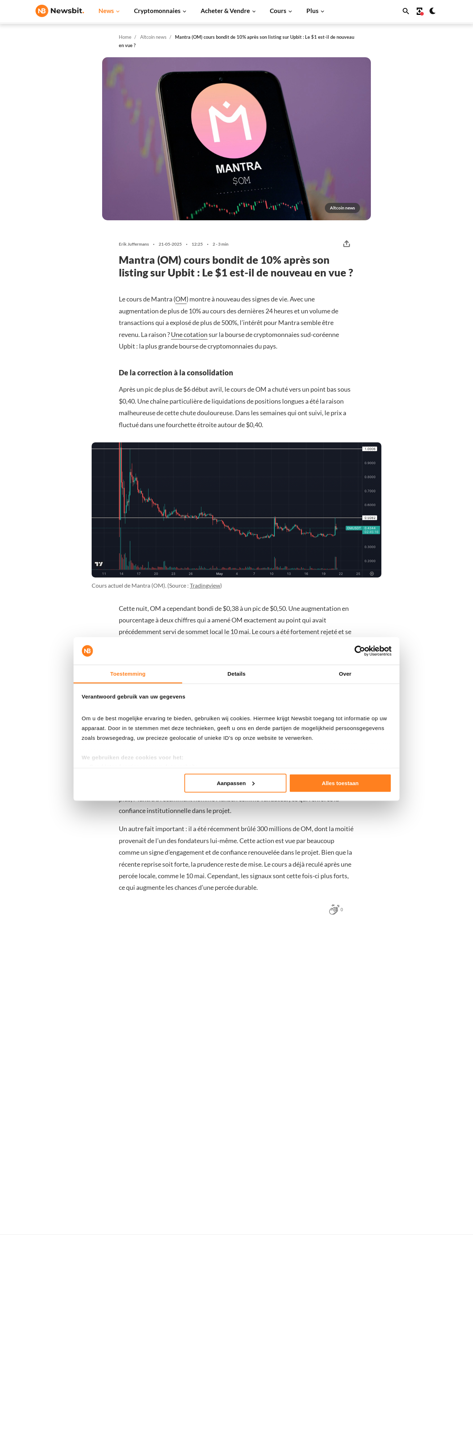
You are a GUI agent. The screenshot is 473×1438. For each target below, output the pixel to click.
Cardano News (143, 1357)
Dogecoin (317, 1381)
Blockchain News (146, 1393)
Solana (314, 1393)
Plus (312, 10)
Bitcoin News (141, 1321)
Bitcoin (314, 1333)
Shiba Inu (317, 1405)
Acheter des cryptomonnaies (250, 1321)
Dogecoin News (144, 1369)
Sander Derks (202, 1074)
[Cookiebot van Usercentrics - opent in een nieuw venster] (360, 651)
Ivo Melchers (98, 1074)
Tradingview (205, 585)
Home (125, 37)
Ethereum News (145, 1333)
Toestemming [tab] (128, 674)
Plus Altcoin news (361, 940)
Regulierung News (147, 1417)
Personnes (228, 1383)
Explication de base (239, 1420)
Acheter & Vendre (225, 10)
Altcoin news (153, 37)
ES (61, 1403)
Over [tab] (345, 674)
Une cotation (189, 334)
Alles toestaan (340, 783)
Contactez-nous (416, 1407)
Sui (310, 1417)
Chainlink (317, 1429)
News (106, 10)
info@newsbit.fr (54, 1340)
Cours (278, 10)
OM (181, 299)
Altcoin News (141, 1381)
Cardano (316, 1369)
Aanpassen (236, 783)
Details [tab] (236, 674)
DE (50, 1403)
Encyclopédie (232, 1407)
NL (38, 1403)
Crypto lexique (233, 1395)
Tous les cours (322, 1321)
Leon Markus (98, 1250)
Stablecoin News (145, 1405)
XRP (311, 1357)
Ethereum (318, 1345)
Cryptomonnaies (157, 10)
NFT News (138, 1429)
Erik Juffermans (134, 244)
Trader (224, 1333)
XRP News (138, 1345)
